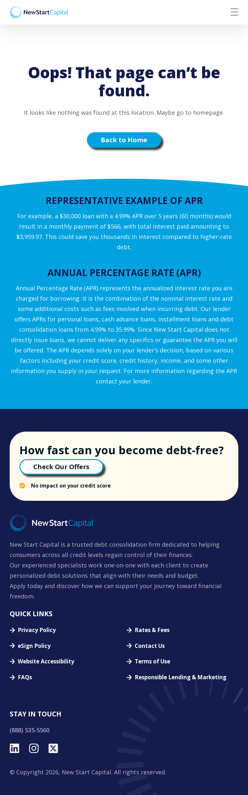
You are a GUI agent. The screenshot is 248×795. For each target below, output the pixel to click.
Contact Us (150, 646)
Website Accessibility (46, 661)
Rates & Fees (152, 630)
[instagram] (34, 749)
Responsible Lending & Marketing (180, 677)
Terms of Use (152, 661)
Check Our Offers (61, 466)
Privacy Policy (37, 630)
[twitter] (53, 749)
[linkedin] (14, 749)
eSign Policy (34, 646)
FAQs (25, 677)
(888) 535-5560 (29, 730)
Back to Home (124, 139)
